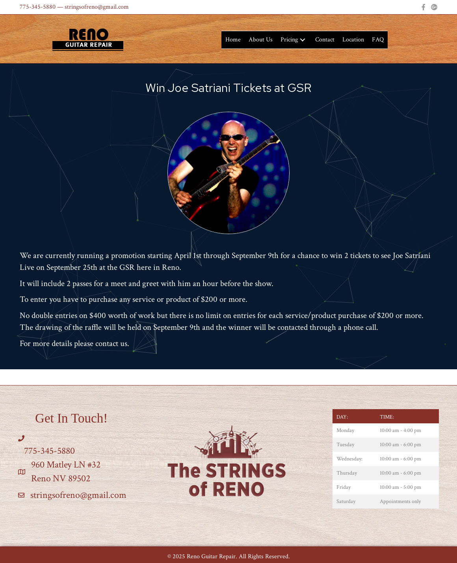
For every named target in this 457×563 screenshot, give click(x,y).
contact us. (112, 343)
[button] (302, 40)
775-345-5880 (38, 7)
